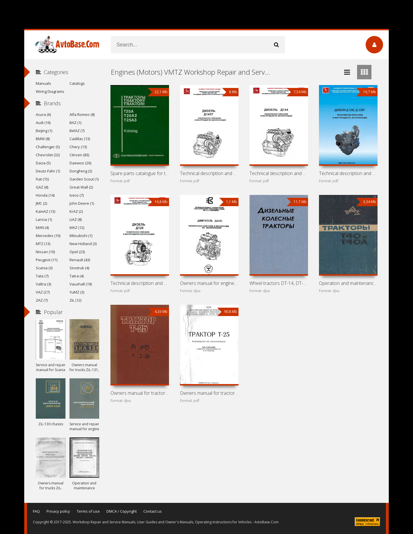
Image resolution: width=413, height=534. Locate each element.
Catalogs (77, 83)
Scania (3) (44, 267)
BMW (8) (43, 138)
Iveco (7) (77, 195)
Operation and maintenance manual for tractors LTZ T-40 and (348, 283)
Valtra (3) (43, 284)
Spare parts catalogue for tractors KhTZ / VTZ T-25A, (139, 173)
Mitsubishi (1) (81, 235)
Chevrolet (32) (48, 154)
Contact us (152, 511)
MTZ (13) (43, 243)
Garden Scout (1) (84, 179)
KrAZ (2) (76, 211)
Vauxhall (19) (81, 284)
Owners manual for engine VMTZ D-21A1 (209, 283)
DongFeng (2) (81, 171)
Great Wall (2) (81, 187)
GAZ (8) (42, 187)
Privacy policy (58, 511)
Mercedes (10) (48, 235)
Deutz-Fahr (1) (48, 171)
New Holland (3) (83, 243)
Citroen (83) (79, 154)
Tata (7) (42, 276)
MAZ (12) (77, 227)
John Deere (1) (82, 203)
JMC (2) (41, 203)
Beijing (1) (44, 130)
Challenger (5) (48, 146)
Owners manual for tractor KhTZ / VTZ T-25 (139, 393)
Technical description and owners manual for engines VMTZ (348, 173)
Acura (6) (43, 114)
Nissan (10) (45, 251)
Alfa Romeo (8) (82, 114)
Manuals (43, 83)
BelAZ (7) (77, 130)
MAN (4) (42, 227)
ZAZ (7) (42, 300)
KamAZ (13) (45, 211)
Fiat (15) (42, 179)
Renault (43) (80, 259)
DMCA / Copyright (121, 511)
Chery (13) (78, 146)
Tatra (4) (77, 276)
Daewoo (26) (80, 163)
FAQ (36, 511)
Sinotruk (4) (79, 267)
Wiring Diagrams (50, 91)
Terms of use (88, 511)
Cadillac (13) (80, 138)
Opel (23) (77, 251)
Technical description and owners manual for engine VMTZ (209, 173)
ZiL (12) (75, 300)
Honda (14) (45, 195)
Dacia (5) (43, 163)
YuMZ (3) (77, 292)
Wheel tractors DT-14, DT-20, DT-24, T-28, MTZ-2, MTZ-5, (278, 283)
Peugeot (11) (46, 259)
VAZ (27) (43, 292)
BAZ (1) (75, 122)
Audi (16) (43, 122)
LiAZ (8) (76, 219)
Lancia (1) (44, 219)
